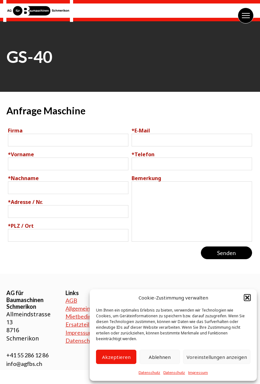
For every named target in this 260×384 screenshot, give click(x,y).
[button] (247, 297)
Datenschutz (149, 372)
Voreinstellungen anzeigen (217, 357)
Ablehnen (160, 357)
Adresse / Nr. (25, 202)
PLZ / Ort (21, 226)
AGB (71, 300)
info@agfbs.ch (24, 363)
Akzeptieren (116, 357)
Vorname (21, 154)
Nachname (23, 178)
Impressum (198, 372)
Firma (15, 130)
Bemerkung (146, 178)
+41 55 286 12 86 (27, 355)
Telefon (143, 154)
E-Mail (141, 130)
